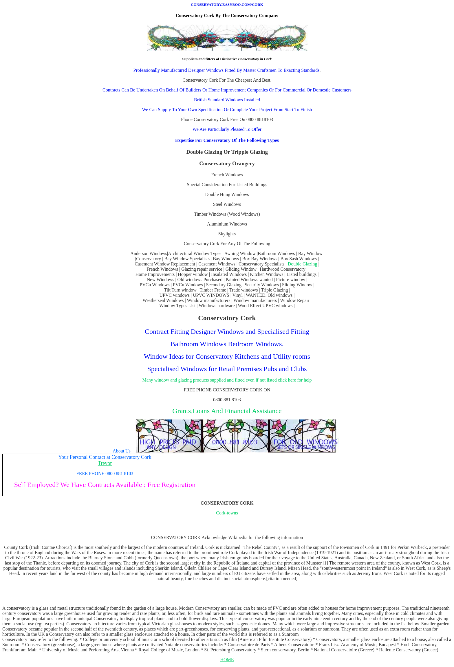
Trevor (105, 463)
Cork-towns (227, 512)
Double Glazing (302, 263)
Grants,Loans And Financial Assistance (226, 411)
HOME (227, 659)
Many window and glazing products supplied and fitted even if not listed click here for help (227, 380)
